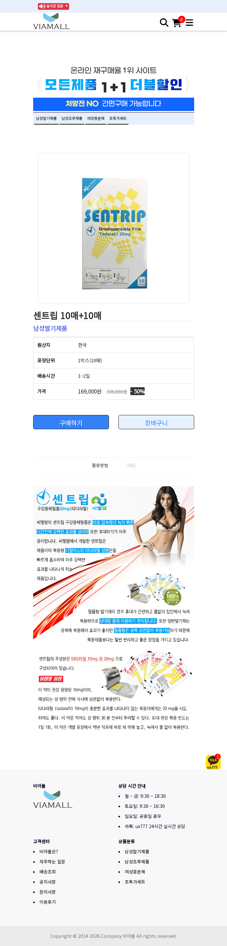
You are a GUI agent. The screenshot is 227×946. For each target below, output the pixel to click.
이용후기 (47, 902)
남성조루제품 (72, 118)
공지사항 (47, 882)
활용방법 (100, 465)
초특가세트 (118, 118)
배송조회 (47, 871)
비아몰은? (48, 851)
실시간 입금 (54, 5)
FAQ (131, 465)
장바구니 (156, 422)
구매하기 (71, 422)
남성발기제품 (46, 118)
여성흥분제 (96, 118)
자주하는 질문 (52, 861)
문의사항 (47, 892)
